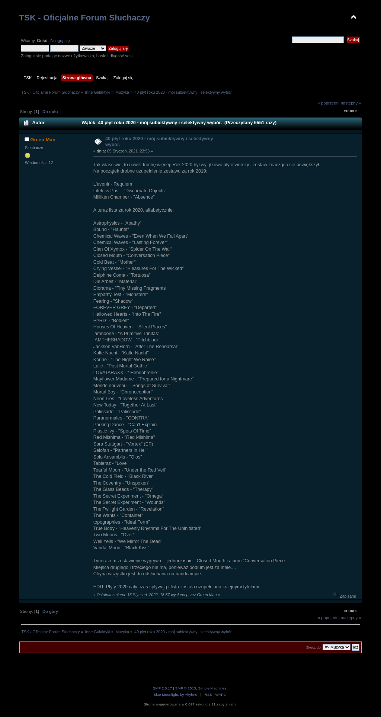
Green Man (42, 139)
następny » (351, 103)
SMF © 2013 (185, 688)
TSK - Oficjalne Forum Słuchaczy (84, 17)
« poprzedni (329, 103)
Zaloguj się (59, 40)
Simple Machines (212, 688)
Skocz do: (313, 647)
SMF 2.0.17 (162, 688)
